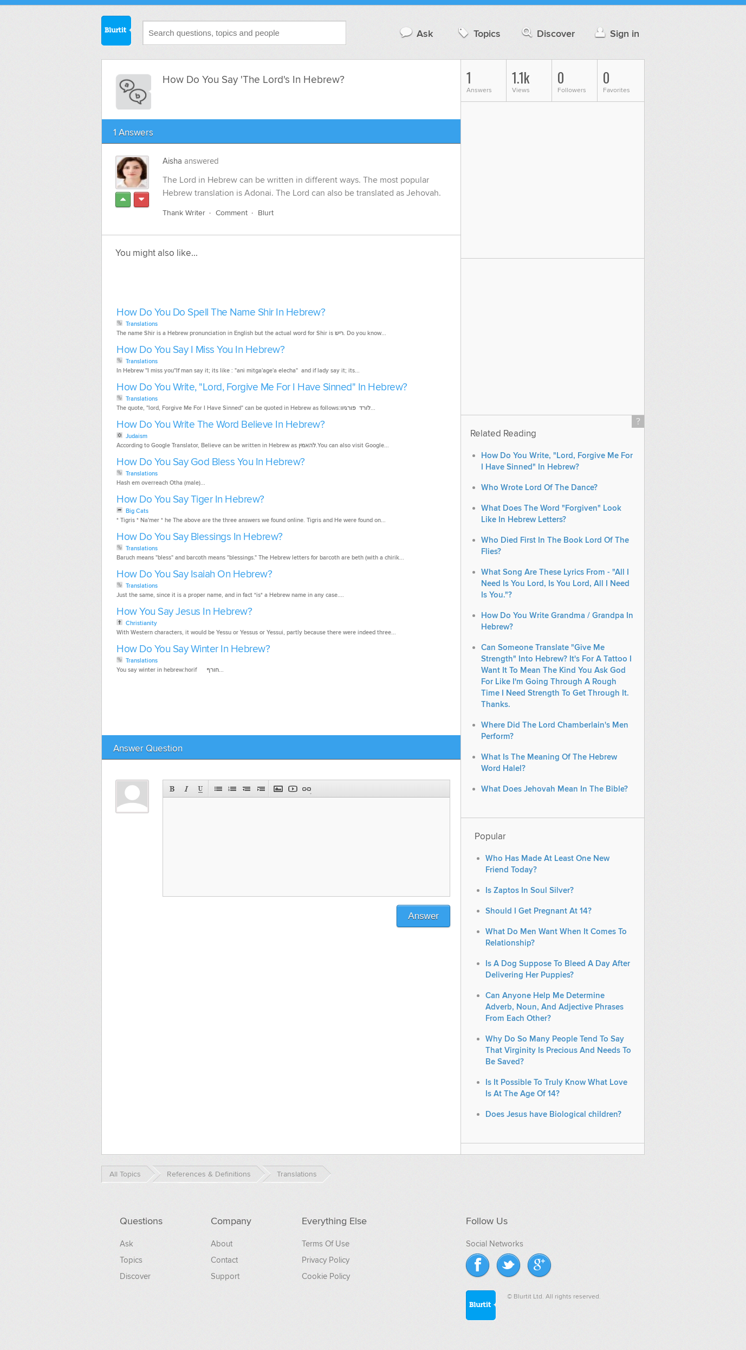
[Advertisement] (238, 285)
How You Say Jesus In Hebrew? (184, 612)
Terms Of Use (325, 1244)
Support (225, 1276)
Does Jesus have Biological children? (553, 1114)
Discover (547, 33)
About (221, 1244)
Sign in (615, 33)
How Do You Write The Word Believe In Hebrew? (220, 425)
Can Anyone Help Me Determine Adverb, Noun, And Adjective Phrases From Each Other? (554, 1007)
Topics (478, 33)
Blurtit (116, 32)
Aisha (172, 161)
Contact (224, 1260)
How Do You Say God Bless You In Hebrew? (210, 462)
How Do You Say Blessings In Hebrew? (199, 537)
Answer (423, 916)
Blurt (266, 212)
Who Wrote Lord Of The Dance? (539, 488)
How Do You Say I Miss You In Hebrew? (200, 350)
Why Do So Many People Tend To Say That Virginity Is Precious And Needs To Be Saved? (558, 1050)
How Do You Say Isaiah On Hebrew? (194, 574)
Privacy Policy (325, 1260)
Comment (232, 212)
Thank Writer (184, 212)
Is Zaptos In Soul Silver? (529, 890)
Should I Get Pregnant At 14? (538, 911)
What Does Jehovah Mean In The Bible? (554, 789)
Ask (416, 33)
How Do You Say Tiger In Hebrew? (190, 499)
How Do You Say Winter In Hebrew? (193, 649)
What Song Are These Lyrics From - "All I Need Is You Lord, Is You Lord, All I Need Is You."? (555, 583)
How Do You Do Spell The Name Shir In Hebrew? (220, 312)
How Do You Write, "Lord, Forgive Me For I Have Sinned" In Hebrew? (261, 387)
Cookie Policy (326, 1276)
